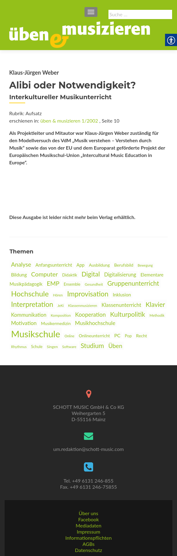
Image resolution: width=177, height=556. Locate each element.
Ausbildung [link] (99, 265)
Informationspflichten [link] (88, 538)
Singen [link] (52, 346)
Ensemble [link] (72, 284)
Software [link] (69, 346)
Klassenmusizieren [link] (82, 305)
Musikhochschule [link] (95, 323)
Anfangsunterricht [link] (53, 265)
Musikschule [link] (35, 333)
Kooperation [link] (90, 314)
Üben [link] (115, 345)
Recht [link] (141, 335)
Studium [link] (92, 345)
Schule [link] (36, 346)
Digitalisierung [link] (120, 275)
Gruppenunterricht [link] (133, 283)
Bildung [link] (19, 274)
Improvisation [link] (87, 294)
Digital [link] (90, 274)
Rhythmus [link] (19, 347)
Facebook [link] (88, 519)
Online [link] (69, 336)
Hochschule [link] (30, 293)
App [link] (81, 265)
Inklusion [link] (122, 294)
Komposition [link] (61, 315)
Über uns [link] (88, 513)
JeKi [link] (60, 305)
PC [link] (117, 335)
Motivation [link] (24, 323)
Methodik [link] (156, 315)
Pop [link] (128, 335)
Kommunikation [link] (28, 315)
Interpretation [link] (32, 304)
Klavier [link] (155, 304)
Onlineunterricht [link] (94, 335)
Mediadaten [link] (88, 525)
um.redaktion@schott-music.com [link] (88, 449)
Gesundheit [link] (94, 284)
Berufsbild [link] (123, 265)
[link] (79, 34)
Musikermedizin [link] (56, 323)
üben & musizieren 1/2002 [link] (69, 120)
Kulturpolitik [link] (127, 314)
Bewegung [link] (145, 265)
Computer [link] (44, 274)
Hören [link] (58, 295)
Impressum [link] (88, 531)
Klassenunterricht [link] (121, 305)
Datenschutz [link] (88, 550)
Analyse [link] (21, 264)
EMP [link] (53, 283)
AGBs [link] (88, 544)
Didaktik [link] (69, 274)
